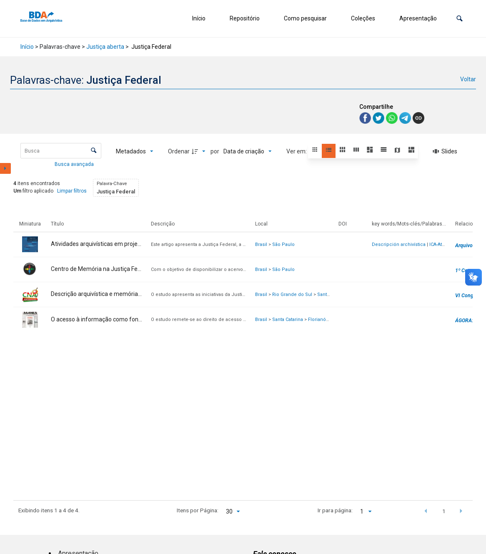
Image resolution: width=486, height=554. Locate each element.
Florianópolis (322, 319)
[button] (459, 18)
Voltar (468, 79)
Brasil (261, 244)
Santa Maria (330, 294)
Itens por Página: (197, 510)
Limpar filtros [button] (72, 191)
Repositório (245, 18)
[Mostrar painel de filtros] (5, 168)
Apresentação (418, 18)
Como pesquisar (305, 18)
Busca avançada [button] (75, 164)
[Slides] (445, 151)
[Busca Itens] (60, 150)
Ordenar (179, 151)
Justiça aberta (105, 46)
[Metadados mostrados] (135, 151)
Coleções (363, 18)
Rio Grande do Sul (292, 294)
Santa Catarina (287, 319)
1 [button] (444, 511)
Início (198, 18)
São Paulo (283, 244)
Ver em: (297, 151)
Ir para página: (335, 510)
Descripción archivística (399, 244)
